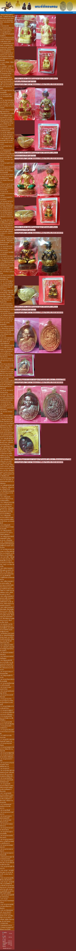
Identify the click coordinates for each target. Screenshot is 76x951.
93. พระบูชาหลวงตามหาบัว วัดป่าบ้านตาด (6, 828)
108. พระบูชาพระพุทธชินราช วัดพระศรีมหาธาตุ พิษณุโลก (6, 906)
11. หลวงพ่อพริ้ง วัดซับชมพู (6, 97)
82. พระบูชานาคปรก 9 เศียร (6, 759)
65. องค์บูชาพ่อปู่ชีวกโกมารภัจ (6, 676)
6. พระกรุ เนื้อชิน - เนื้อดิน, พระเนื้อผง (7, 63)
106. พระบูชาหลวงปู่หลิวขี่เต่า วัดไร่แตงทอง (7, 895)
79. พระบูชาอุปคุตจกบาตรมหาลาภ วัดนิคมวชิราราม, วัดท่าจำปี (7, 749)
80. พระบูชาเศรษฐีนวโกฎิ (7, 753)
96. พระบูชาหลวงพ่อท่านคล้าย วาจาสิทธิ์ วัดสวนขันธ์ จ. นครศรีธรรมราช (7, 841)
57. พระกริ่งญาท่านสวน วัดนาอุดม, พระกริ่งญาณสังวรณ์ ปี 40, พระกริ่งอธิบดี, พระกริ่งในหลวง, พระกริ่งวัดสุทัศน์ (7, 552)
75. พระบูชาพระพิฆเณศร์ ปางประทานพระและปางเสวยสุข (7, 731)
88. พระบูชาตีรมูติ (5, 810)
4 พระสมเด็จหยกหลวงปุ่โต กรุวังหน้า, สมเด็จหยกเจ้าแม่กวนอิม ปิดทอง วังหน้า (7, 39)
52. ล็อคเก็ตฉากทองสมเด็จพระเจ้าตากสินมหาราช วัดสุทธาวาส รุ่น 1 (7, 493)
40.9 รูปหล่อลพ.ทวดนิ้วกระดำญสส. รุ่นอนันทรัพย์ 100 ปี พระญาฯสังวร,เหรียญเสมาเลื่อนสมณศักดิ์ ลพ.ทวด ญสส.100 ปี (7, 384)
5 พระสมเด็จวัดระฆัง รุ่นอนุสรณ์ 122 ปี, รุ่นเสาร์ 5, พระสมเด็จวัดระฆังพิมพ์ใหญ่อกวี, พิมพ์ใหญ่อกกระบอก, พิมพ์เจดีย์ (7, 56)
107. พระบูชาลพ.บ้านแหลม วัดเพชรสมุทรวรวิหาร (7, 900)
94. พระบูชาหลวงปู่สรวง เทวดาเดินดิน (6, 832)
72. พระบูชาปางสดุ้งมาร (6, 710)
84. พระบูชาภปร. (5, 768)
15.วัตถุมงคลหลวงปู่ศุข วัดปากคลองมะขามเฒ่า (7, 129)
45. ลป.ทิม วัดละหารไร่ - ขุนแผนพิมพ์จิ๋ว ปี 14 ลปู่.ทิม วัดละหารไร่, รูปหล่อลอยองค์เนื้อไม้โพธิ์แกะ (7, 406)
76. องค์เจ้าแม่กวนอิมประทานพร (6, 736)
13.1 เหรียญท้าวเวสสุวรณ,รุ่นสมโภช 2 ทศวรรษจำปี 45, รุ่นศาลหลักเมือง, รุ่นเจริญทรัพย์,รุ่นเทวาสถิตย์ (7, 118)
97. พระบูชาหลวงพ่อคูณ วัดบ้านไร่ (6, 846)
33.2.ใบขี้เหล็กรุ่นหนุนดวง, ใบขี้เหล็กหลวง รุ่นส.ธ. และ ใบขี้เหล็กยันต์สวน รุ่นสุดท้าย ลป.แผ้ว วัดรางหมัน (7, 265)
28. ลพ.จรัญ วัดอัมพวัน (6, 212)
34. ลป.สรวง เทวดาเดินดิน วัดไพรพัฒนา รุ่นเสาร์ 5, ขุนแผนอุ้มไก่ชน (7, 277)
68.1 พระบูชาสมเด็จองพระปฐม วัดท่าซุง (7, 692)
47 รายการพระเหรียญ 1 (6, 415)
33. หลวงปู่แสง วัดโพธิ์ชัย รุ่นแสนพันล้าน (6, 253)
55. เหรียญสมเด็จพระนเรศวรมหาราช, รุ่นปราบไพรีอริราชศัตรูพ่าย (6, 532)
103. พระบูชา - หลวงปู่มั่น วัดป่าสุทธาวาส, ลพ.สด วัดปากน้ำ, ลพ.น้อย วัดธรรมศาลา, (7, 873)
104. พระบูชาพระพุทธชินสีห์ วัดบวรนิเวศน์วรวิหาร (6, 878)
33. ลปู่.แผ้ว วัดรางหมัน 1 (6, 256)
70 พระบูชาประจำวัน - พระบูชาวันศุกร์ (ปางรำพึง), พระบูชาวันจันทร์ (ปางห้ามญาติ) (6, 701)
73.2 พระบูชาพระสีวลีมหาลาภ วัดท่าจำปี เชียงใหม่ (7, 722)
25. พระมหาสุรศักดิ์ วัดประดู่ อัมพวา (6, 198)
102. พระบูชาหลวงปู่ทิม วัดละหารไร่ (7, 867)
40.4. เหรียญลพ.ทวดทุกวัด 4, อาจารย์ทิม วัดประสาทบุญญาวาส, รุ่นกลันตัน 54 (7, 347)
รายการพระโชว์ (4, 26)
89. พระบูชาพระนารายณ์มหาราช (6, 813)
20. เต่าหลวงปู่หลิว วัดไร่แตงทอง (6, 164)
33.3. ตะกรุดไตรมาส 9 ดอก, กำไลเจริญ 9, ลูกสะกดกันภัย (7, 271)
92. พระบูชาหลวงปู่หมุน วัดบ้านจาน (6, 824)
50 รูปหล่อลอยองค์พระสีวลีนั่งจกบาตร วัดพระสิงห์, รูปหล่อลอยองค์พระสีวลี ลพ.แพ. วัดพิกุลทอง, (7, 480)
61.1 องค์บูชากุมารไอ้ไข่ (6, 644)
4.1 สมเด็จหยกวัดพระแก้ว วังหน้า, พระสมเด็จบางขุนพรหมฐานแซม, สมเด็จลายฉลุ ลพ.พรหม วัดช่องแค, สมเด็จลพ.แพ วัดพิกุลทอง (7, 47)
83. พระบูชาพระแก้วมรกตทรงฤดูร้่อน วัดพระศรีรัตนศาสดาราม (7, 764)
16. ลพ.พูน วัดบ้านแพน (6, 134)
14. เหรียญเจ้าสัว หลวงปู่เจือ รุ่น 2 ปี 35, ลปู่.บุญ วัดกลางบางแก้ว (6, 124)
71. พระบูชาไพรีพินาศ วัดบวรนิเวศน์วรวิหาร (7, 707)
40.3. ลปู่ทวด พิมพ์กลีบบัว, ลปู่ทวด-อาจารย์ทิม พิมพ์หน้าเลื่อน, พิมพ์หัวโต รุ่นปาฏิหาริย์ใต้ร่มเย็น (7, 340)
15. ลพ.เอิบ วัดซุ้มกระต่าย (7, 132)
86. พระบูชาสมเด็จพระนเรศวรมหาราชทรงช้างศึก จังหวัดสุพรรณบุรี (6, 779)
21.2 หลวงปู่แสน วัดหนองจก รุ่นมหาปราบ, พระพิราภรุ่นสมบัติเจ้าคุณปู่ (7, 176)
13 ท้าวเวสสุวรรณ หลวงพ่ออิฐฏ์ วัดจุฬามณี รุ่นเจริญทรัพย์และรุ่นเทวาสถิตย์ (7, 111)
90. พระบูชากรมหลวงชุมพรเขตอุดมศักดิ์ (6, 817)
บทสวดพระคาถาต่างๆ (6, 925)
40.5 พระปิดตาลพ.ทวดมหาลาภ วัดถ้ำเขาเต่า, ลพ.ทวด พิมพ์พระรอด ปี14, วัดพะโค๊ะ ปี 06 (6, 354)
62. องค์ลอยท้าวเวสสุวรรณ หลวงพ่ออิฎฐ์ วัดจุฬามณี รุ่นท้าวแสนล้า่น (7, 648)
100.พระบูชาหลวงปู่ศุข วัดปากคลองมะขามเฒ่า (7, 857)
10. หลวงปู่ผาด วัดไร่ (5, 94)
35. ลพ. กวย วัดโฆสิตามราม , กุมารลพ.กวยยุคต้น (6, 282)
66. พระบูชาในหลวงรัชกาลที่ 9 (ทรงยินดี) (7, 680)
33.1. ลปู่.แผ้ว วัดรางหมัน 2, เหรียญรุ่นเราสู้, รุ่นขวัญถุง (7, 259)
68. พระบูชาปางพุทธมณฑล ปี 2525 (5, 688)
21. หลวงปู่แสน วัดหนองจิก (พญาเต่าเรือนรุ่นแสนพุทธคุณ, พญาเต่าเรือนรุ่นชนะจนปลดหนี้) (7, 169)
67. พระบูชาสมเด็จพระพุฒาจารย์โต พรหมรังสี (7, 684)
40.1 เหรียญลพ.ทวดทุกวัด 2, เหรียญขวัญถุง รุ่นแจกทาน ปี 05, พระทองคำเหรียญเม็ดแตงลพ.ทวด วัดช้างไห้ (7, 329)
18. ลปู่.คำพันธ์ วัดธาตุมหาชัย (6, 147)
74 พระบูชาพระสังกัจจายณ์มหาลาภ (5, 726)
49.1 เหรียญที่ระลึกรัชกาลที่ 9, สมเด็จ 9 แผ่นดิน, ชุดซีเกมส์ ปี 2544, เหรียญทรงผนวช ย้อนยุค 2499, (7, 441)
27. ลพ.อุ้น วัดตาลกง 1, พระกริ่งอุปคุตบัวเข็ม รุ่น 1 (6, 209)
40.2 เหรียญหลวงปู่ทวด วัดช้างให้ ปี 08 (7, 335)
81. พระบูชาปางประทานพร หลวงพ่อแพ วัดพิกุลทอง (6, 755)
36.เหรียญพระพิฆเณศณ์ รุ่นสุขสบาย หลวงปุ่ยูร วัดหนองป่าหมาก (6, 286)
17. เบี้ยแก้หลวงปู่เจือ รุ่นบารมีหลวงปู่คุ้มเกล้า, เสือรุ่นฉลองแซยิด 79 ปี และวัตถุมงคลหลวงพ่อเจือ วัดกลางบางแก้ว (7, 140)
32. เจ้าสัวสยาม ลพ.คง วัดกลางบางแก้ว (6, 249)
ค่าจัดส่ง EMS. (4, 923)
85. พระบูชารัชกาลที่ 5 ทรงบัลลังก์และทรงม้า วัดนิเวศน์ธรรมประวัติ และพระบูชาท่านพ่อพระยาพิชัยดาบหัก (7, 773)
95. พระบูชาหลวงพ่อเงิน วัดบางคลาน (6, 836)
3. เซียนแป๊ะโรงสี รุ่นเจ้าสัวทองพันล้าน (7, 34)
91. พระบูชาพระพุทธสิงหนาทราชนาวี (5, 821)
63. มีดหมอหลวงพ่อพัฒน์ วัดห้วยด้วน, (6, 653)
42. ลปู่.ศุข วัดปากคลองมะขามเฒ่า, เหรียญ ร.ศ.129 (7, 395)
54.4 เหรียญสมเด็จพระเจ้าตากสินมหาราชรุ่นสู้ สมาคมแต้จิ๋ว (6, 526)
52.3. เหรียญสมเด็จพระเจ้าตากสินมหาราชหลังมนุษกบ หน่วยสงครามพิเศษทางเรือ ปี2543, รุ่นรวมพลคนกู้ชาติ (7, 519)
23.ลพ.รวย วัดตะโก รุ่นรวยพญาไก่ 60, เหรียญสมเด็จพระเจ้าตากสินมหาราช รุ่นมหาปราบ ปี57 (7, 187)
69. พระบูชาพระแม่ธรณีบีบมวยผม (6, 695)
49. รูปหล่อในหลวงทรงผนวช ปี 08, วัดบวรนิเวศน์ (6, 435)
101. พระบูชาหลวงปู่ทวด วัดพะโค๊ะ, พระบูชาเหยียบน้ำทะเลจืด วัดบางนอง (7, 862)
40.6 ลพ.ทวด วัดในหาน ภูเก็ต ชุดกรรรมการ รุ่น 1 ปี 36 (6, 360)
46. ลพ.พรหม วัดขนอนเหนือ (6, 412)
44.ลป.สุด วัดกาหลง (5, 402)
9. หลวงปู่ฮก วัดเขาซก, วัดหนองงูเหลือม (7, 91)
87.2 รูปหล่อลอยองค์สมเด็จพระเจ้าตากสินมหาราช (5, 806)
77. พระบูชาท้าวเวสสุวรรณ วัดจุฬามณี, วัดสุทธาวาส (7, 740)
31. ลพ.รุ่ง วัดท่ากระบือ (6, 246)
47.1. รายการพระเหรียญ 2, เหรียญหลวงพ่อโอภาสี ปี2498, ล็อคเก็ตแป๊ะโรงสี (6, 419)
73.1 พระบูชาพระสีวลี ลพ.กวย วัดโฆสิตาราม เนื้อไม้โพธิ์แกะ (6, 718)
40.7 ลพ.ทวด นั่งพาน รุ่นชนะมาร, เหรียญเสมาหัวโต (6, 365)
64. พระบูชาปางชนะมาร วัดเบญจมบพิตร (6, 672)
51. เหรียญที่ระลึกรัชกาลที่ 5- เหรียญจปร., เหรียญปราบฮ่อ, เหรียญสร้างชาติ (7, 487)
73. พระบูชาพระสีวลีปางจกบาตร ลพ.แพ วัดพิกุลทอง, (7, 713)
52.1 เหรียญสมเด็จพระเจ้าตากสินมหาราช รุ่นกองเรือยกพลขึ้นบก (6, 498)
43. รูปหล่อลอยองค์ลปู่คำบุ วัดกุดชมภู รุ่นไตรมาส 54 (7, 399)
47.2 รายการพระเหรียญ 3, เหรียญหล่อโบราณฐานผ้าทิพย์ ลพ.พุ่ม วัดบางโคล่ (7, 425)
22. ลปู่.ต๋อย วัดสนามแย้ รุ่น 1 (6, 181)
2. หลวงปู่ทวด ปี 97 (5, 32)
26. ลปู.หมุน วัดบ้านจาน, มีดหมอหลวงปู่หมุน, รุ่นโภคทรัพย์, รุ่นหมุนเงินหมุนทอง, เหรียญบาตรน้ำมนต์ (6, 204)
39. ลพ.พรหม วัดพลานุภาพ (7, 313)
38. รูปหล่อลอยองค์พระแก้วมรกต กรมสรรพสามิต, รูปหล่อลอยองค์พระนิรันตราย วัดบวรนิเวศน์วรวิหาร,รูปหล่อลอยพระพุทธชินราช (7, 307)
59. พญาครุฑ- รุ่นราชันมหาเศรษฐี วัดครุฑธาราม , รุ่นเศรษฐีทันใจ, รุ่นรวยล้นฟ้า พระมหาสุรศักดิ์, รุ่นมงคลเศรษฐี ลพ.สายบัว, (7, 628)
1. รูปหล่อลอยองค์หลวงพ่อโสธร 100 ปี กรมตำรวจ (7, 28)
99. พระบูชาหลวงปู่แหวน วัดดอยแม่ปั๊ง (6, 853)
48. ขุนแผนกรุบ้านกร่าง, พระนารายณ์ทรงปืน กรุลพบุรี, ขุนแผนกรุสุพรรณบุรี (7, 430)
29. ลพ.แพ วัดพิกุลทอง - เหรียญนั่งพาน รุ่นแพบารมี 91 (6, 216)
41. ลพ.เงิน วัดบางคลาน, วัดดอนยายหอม (6, 391)
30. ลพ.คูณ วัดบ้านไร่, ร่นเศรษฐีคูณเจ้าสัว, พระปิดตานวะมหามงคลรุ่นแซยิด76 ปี (7, 221)
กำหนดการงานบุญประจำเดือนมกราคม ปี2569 (6, 928)
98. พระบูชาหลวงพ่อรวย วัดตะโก (6, 850)
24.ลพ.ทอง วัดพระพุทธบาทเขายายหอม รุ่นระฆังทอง (7, 193)
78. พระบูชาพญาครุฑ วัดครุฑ (6, 744)
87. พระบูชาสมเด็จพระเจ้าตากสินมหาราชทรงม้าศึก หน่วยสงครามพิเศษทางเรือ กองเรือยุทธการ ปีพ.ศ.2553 (6, 787)
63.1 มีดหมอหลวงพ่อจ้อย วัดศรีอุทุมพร (6, 657)
